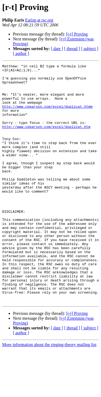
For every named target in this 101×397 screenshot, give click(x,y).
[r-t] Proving (77, 34)
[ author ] (21, 53)
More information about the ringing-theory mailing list (49, 392)
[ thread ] (72, 48)
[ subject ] (89, 48)
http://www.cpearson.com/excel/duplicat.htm (46, 139)
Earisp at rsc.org (39, 20)
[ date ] (57, 48)
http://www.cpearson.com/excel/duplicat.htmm (47, 115)
